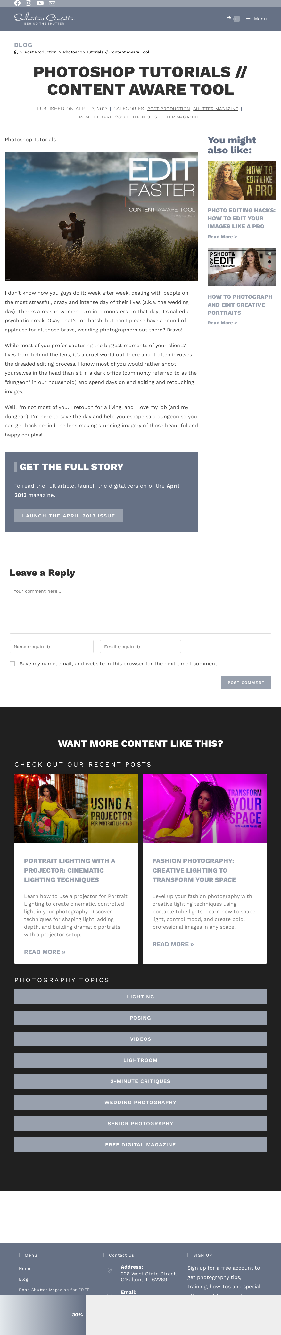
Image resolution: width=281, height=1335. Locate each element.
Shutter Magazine (218, 108)
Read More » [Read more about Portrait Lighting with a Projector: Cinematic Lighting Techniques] (44, 952)
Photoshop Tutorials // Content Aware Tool (106, 52)
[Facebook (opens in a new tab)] (18, 3)
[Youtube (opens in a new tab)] (40, 3)
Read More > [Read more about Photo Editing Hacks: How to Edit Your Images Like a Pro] (222, 237)
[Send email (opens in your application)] (52, 3)
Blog (23, 1280)
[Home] (16, 52)
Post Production (166, 108)
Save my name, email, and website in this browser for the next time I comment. (119, 665)
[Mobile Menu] (254, 18)
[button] (140, 1061)
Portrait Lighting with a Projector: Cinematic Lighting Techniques (72, 871)
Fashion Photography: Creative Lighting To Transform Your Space (196, 871)
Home (25, 1269)
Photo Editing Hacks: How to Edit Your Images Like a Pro (242, 219)
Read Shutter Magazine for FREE (54, 1290)
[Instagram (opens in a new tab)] (28, 3)
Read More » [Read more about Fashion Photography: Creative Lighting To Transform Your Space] (173, 944)
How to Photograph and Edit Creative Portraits (240, 305)
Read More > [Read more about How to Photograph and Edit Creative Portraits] (222, 324)
